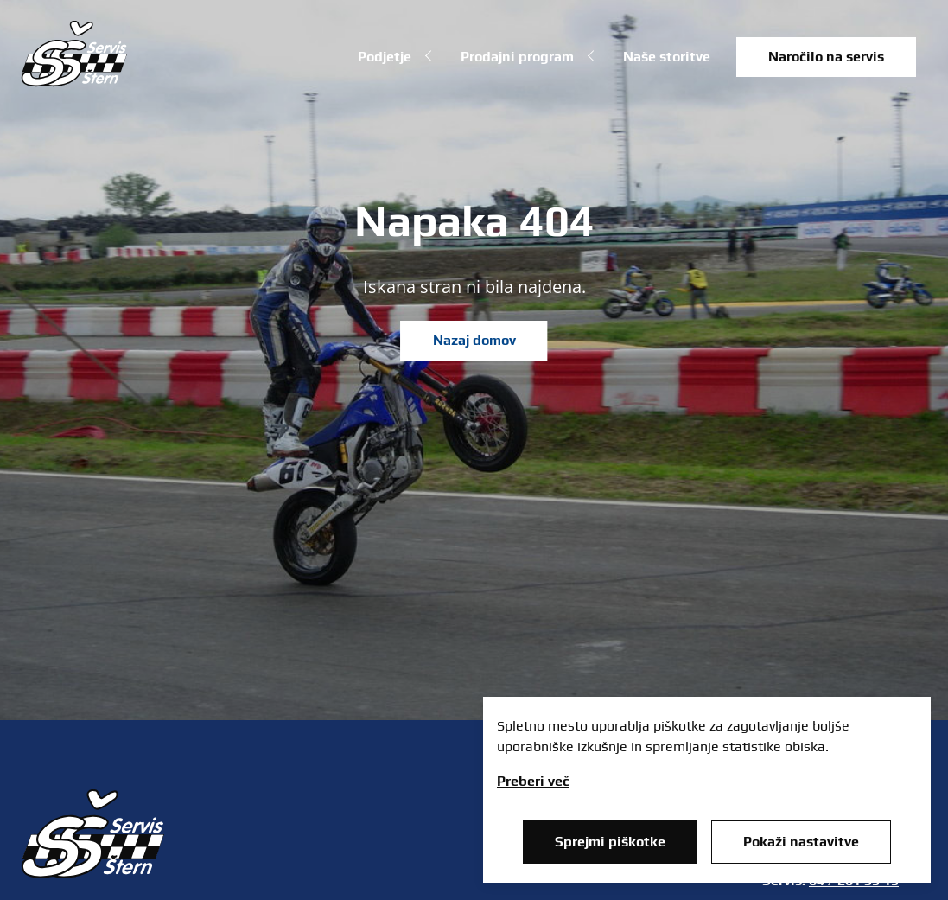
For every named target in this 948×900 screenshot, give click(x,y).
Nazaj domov (474, 340)
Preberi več (533, 781)
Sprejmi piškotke (610, 841)
